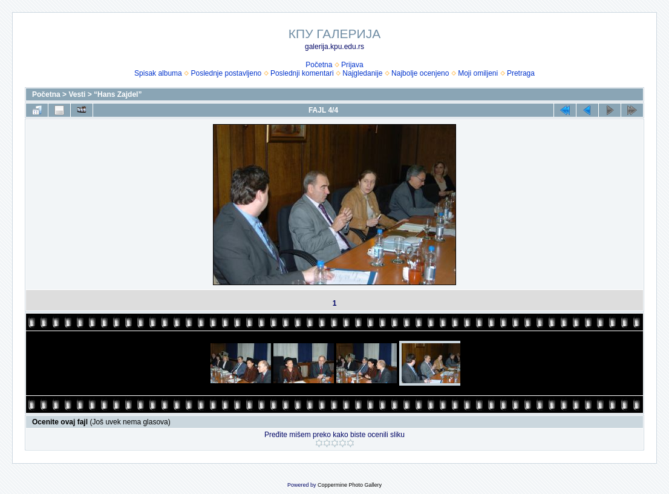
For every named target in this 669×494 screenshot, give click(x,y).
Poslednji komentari (302, 73)
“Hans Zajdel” (118, 94)
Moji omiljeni (478, 73)
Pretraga (521, 73)
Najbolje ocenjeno (420, 73)
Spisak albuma (158, 73)
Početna (318, 65)
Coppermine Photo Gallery (350, 485)
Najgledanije (362, 73)
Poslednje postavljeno (226, 73)
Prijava (352, 65)
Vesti (76, 94)
